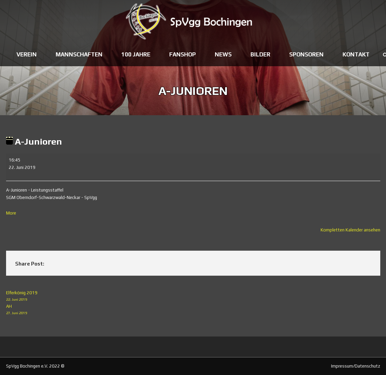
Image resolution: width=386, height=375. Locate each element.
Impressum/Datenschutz (355, 366)
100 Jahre (135, 54)
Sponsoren (306, 54)
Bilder (260, 54)
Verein (27, 54)
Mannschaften (79, 54)
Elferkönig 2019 (193, 296)
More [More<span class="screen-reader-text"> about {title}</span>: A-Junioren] (11, 213)
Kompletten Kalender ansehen (350, 229)
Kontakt (356, 54)
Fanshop (182, 54)
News (223, 54)
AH (193, 310)
